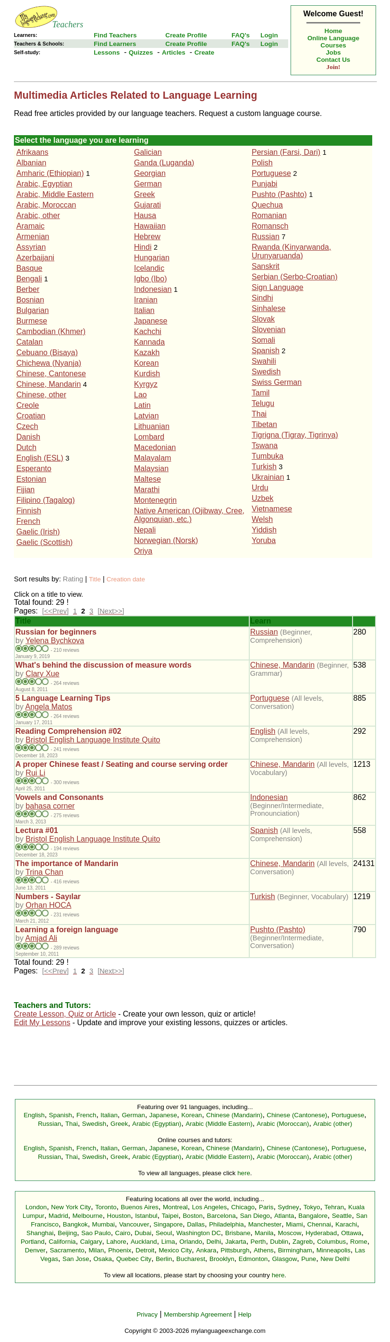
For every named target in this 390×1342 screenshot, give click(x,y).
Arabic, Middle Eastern (55, 194)
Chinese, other (41, 395)
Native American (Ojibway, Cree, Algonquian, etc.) (189, 515)
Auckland (144, 1241)
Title (95, 579)
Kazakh (146, 352)
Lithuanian (152, 426)
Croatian (30, 416)
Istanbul (146, 1215)
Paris (266, 1207)
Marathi (146, 490)
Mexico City (175, 1250)
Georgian (150, 173)
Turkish (264, 467)
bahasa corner (49, 806)
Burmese (31, 321)
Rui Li (35, 773)
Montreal (175, 1207)
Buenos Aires (140, 1207)
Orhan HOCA (48, 905)
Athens (264, 1250)
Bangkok (75, 1224)
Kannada (149, 342)
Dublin (279, 1241)
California (62, 1241)
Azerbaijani (35, 258)
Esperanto (33, 468)
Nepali (145, 530)
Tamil (260, 393)
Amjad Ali (41, 938)
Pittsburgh (234, 1250)
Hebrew (147, 236)
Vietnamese (272, 509)
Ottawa (351, 1233)
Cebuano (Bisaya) (47, 352)
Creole (27, 405)
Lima (168, 1241)
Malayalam (152, 458)
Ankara (206, 1250)
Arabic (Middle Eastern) (218, 1123)
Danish (28, 437)
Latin (142, 405)
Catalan (29, 342)
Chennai (319, 1224)
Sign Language (278, 287)
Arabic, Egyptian (44, 184)
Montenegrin (155, 500)
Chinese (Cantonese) (297, 1115)
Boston (193, 1215)
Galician (148, 152)
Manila (264, 1233)
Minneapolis (334, 1250)
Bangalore (313, 1215)
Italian (144, 310)
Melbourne (88, 1215)
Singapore (168, 1224)
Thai (259, 414)
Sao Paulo (96, 1233)
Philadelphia (226, 1224)
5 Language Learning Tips (62, 698)
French (28, 521)
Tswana (265, 445)
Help (244, 1314)
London (36, 1207)
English (262, 731)
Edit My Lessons (42, 1022)
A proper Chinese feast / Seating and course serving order (121, 764)
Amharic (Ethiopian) (50, 173)
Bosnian (30, 300)
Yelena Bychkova (54, 640)
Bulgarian (32, 310)
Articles (173, 52)
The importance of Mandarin (66, 863)
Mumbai (103, 1224)
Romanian (269, 215)
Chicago (243, 1207)
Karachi (346, 1224)
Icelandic (149, 268)
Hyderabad (321, 1233)
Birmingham (295, 1250)
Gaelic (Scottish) (44, 542)
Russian (266, 236)
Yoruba (264, 540)
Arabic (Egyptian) (156, 1123)
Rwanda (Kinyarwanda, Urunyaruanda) (291, 251)
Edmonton (253, 1258)
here (243, 1173)
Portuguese (271, 173)
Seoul (164, 1233)
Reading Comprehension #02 (68, 731)
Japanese (150, 321)
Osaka (102, 1258)
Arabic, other (38, 215)
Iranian (146, 300)
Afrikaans (32, 152)
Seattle (342, 1215)
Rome (358, 1241)
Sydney (288, 1207)
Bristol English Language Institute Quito (92, 740)
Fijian (25, 490)
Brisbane (238, 1233)
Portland (33, 1241)
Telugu (263, 403)
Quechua (267, 205)
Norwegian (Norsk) (166, 540)
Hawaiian (150, 226)
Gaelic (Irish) (38, 532)
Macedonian (155, 447)
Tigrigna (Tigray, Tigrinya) (295, 435)
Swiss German (277, 382)
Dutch (26, 447)
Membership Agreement (198, 1314)
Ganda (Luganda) (164, 163)
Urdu (260, 488)
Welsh (262, 519)
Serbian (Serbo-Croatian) (295, 277)
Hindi (142, 247)
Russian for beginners (56, 632)
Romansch (270, 226)
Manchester (265, 1224)
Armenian (32, 236)
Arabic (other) (332, 1123)
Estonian (31, 479)
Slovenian (268, 329)
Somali (263, 340)
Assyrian (31, 247)
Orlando (190, 1241)
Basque (29, 268)
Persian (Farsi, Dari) (286, 152)
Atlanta (284, 1215)
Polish (262, 163)
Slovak (263, 319)
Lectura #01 (36, 830)
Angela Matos (48, 707)
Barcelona (221, 1215)
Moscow (289, 1233)
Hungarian (152, 258)
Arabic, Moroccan (46, 205)
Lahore (116, 1241)
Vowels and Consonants (59, 797)
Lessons (107, 52)
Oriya (143, 551)
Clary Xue (42, 674)
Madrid (58, 1215)
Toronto (105, 1207)
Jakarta (235, 1241)
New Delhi (335, 1258)
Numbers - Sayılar (48, 896)
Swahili (264, 361)
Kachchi (147, 331)
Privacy (147, 1314)
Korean (146, 363)
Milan (96, 1250)
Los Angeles (209, 1207)
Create (205, 52)
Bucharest (190, 1258)
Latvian (146, 416)
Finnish (28, 511)
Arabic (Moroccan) (283, 1123)
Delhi (214, 1241)
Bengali (29, 279)
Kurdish (147, 374)
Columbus (331, 1241)
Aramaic (30, 226)
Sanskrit (266, 266)
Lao (140, 395)
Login (269, 35)
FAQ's (241, 35)
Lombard (149, 437)
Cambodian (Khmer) (50, 331)
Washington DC (198, 1233)
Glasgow (284, 1258)
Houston (119, 1215)
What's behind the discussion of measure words (103, 665)
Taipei (170, 1215)
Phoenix (119, 1250)
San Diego (255, 1215)
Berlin (164, 1258)
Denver (35, 1250)
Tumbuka (267, 456)
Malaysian (151, 468)
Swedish (266, 372)
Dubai (142, 1233)
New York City (71, 1207)
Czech (27, 426)
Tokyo (312, 1207)
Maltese (147, 479)
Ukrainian (268, 477)
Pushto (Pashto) (279, 194)
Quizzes (141, 52)
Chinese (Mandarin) (234, 1115)
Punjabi (264, 184)
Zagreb (302, 1241)
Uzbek (262, 498)
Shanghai (39, 1233)
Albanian (31, 163)
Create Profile (186, 35)
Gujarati (147, 205)
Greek (144, 194)
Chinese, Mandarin (48, 384)
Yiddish (264, 530)
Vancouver (134, 1224)
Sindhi (262, 298)
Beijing (67, 1233)
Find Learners (115, 43)
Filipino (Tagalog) (45, 500)
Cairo (123, 1233)
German (148, 184)
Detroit (144, 1250)
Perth (258, 1241)
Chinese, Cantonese (51, 374)
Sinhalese (268, 308)
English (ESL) (39, 458)
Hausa (145, 215)
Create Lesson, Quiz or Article (65, 1014)
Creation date (126, 579)
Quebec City (133, 1258)
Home (333, 31)
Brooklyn (221, 1258)
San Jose (75, 1258)
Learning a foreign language (66, 930)
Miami (294, 1224)
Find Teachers (115, 35)
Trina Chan (44, 872)
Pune (308, 1258)
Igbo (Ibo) (150, 279)
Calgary (91, 1241)
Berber (27, 289)
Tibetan (264, 424)
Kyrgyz (146, 384)
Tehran (334, 1207)
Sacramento (67, 1250)
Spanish (266, 351)
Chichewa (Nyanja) (48, 363)
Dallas (196, 1224)
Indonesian (152, 289)
